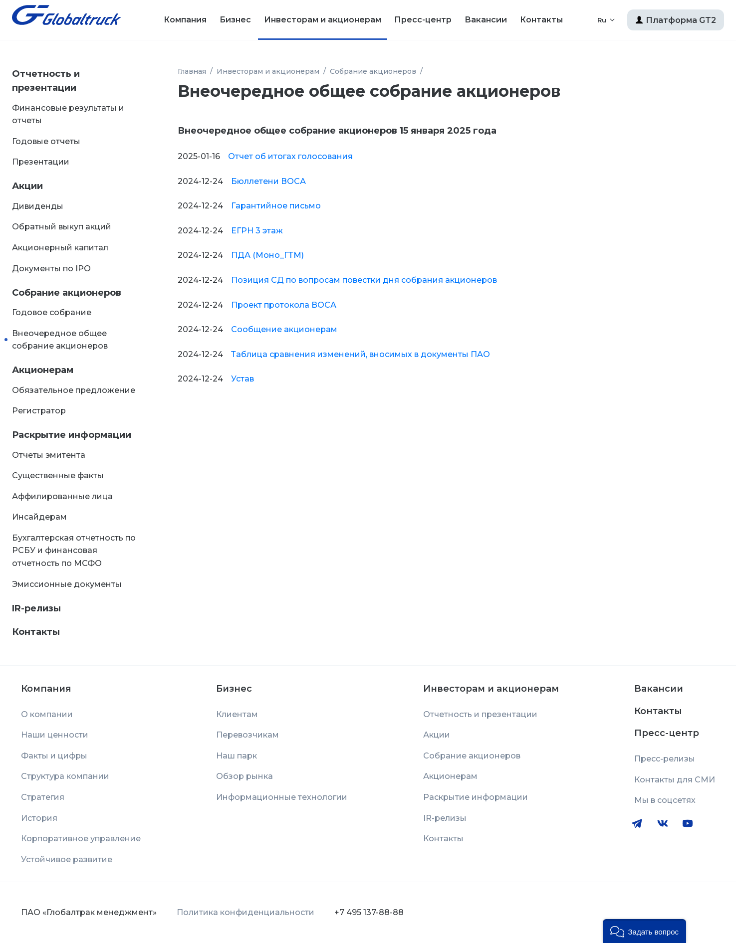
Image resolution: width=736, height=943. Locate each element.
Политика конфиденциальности (245, 912)
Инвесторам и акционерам (322, 19)
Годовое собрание (51, 312)
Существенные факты (58, 475)
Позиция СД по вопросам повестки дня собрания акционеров (364, 280)
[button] (644, 931)
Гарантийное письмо (276, 205)
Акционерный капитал (60, 247)
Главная (192, 71)
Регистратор (39, 410)
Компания (185, 19)
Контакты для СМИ (674, 779)
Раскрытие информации (71, 434)
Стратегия (42, 797)
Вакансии (486, 19)
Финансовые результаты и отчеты (68, 114)
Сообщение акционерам (284, 329)
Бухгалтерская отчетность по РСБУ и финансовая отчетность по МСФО (74, 550)
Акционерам (42, 370)
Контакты (541, 19)
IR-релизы (36, 608)
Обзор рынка (244, 776)
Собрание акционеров (66, 292)
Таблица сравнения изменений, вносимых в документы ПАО (360, 354)
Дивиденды (37, 206)
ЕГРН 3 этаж (257, 230)
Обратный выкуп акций (61, 226)
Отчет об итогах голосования (290, 156)
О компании (47, 714)
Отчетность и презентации (46, 81)
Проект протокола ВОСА (283, 305)
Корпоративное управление (81, 838)
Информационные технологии (281, 797)
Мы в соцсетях (665, 800)
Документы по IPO (51, 268)
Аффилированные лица (62, 496)
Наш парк (236, 755)
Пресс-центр (423, 19)
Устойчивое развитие (66, 859)
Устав (242, 378)
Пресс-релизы (664, 758)
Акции (27, 186)
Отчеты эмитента (48, 455)
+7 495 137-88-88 (369, 912)
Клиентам (237, 714)
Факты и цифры (54, 755)
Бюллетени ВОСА (268, 181)
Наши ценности (54, 735)
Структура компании (65, 776)
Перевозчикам (247, 735)
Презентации (40, 162)
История (39, 818)
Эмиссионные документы (67, 584)
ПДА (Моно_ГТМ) (267, 255)
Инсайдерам (39, 517)
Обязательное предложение (73, 390)
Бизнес (235, 19)
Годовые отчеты (46, 141)
